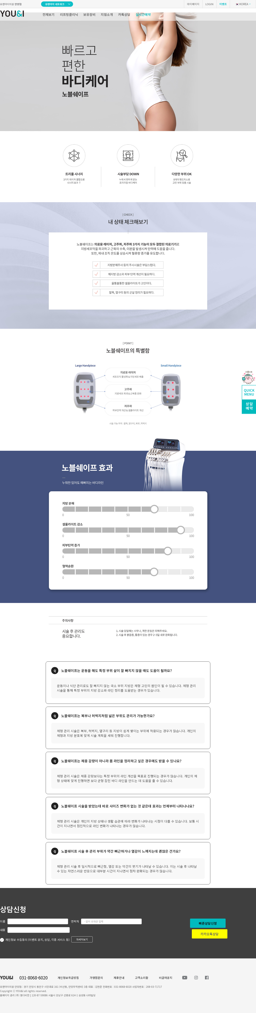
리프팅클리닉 (69, 14)
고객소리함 (141, 977)
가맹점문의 (96, 977)
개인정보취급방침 (68, 977)
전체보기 (48, 14)
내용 (2, 930)
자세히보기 (82, 939)
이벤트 (223, 4)
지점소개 (107, 14)
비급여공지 (165, 977)
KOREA (241, 4)
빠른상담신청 (208, 923)
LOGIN (209, 4)
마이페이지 (193, 4)
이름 (2, 921)
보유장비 (89, 14)
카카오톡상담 (210, 934)
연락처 (75, 921)
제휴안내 (119, 977)
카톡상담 (124, 14)
